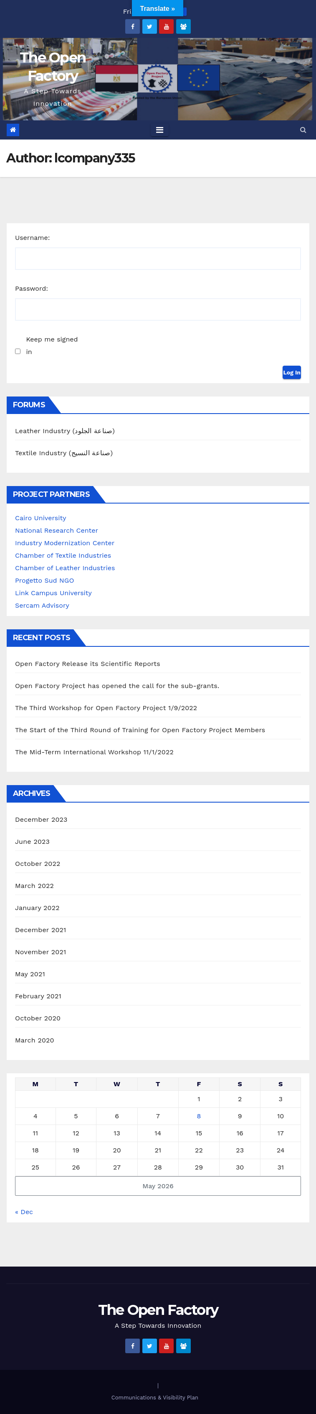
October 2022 (37, 864)
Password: (31, 288)
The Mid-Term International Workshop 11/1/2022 (94, 752)
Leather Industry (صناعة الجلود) (65, 431)
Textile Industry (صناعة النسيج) (64, 453)
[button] (303, 130)
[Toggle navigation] (160, 130)
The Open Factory (158, 1310)
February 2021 (38, 996)
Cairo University (40, 518)
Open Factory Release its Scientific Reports (87, 664)
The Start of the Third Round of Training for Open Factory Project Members (140, 730)
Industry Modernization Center (64, 543)
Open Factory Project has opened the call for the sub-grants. (117, 686)
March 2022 (34, 886)
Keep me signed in (52, 345)
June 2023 (32, 841)
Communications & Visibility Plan (154, 1397)
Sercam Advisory (42, 605)
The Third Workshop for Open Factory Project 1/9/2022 (106, 708)
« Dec (24, 1212)
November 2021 (40, 952)
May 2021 (30, 974)
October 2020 (38, 1018)
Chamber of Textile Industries (63, 555)
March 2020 (34, 1040)
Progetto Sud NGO (44, 580)
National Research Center (56, 530)
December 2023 (41, 819)
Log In (292, 372)
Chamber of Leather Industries (65, 568)
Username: (32, 238)
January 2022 (37, 908)
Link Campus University (53, 593)
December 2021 (40, 930)
